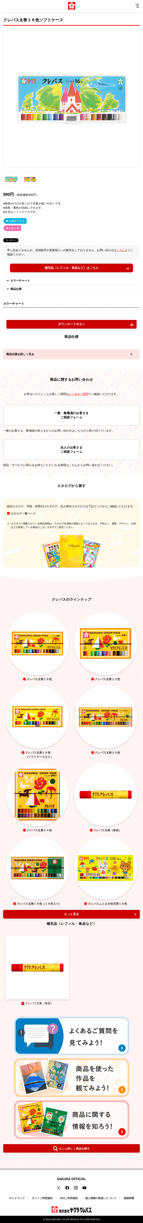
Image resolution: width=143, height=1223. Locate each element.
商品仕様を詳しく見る (20, 354)
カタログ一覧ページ (23, 513)
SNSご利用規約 (69, 1198)
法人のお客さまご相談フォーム (71, 449)
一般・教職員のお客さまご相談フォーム (71, 415)
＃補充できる (16, 221)
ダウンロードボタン (71, 324)
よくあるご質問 (78, 394)
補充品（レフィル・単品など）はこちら (72, 267)
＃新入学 (13, 228)
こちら (120, 250)
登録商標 (129, 1198)
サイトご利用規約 (42, 1198)
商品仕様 (14, 289)
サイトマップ (17, 1198)
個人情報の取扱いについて (100, 1198)
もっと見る (71, 914)
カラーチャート (18, 280)
